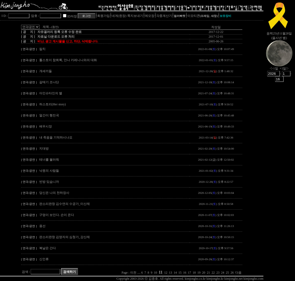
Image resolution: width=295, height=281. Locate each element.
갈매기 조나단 (49, 82)
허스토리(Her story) (52, 104)
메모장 (149, 16)
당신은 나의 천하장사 (54, 193)
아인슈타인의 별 (50, 93)
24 (222, 272)
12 (165, 272)
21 (208, 272)
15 (179, 272)
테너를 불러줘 (49, 159)
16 (184, 272)
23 (217, 272)
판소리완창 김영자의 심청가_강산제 (64, 237)
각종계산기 (164, 16)
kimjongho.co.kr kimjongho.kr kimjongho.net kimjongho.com (224, 278)
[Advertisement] (279, 167)
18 (194, 272)
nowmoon (279, 57)
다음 (238, 272)
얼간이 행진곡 (49, 115)
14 (175, 272)
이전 (133, 272)
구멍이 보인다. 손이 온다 (56, 215)
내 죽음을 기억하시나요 (55, 137)
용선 (42, 226)
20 (203, 272)
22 (213, 272)
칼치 (42, 49)
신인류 (44, 259)
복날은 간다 (47, 248)
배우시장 (45, 126)
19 (198, 272)
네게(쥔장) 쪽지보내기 (127, 16)
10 (155, 272)
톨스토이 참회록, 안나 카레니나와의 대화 (68, 60)
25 (227, 272)
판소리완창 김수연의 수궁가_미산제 (64, 204)
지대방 (44, 148)
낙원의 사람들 (49, 170)
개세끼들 (45, 71)
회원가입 (103, 16)
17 (189, 272)
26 (232, 272)
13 (170, 272)
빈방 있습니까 (49, 182)
